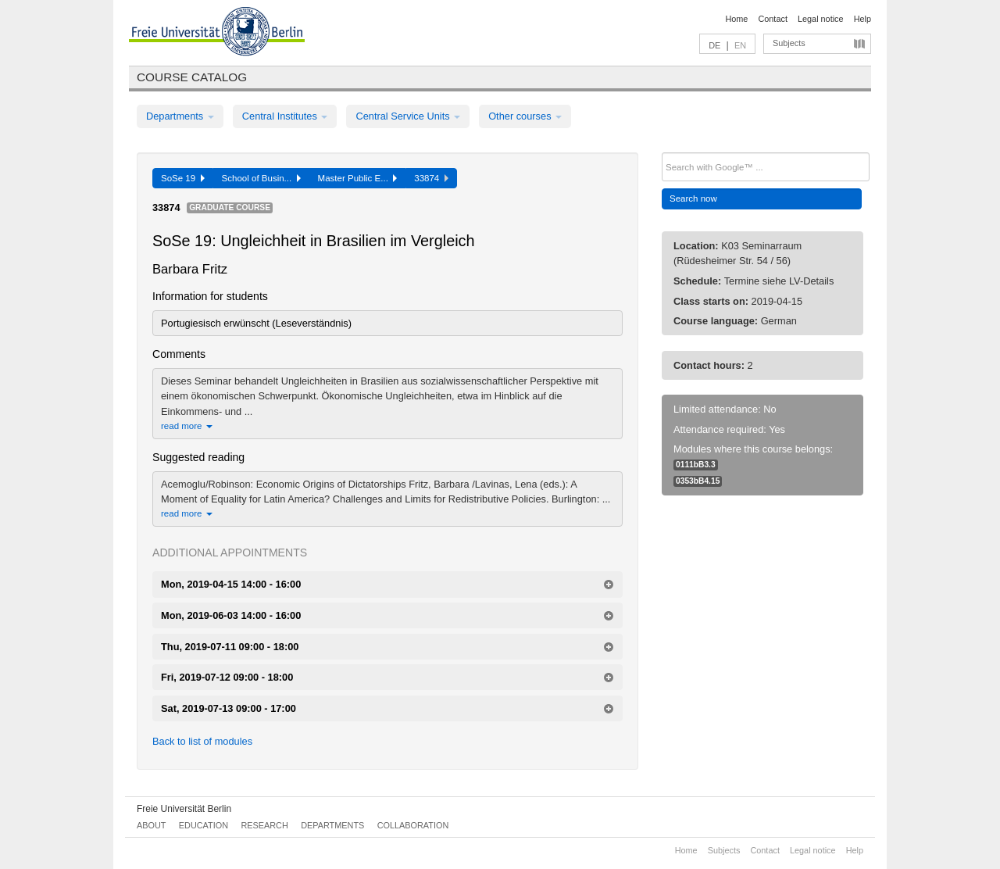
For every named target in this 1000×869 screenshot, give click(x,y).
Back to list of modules (202, 741)
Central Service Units (407, 116)
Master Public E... (358, 178)
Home (736, 18)
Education (203, 825)
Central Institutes (285, 116)
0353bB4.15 (698, 481)
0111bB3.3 (696, 464)
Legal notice (821, 18)
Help (862, 18)
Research (264, 825)
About (151, 825)
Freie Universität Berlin (184, 808)
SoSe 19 (183, 178)
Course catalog (192, 77)
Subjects (789, 43)
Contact (772, 18)
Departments (180, 116)
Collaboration (413, 825)
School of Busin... (261, 178)
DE (714, 45)
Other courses (525, 116)
